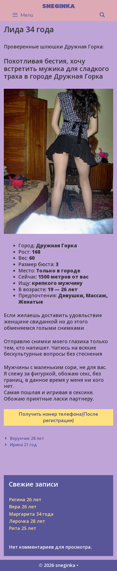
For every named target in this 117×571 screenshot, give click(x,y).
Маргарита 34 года (31, 514)
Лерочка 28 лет (27, 521)
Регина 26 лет (25, 499)
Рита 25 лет (22, 528)
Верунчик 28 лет (27, 438)
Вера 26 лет (22, 507)
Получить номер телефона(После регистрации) (58, 417)
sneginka (58, 6)
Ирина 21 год (23, 444)
